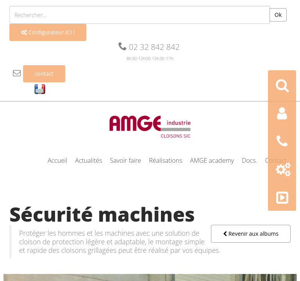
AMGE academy (212, 160)
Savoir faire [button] (125, 160)
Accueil (57, 160)
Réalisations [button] (165, 160)
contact (44, 73)
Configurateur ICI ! (48, 32)
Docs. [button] (249, 160)
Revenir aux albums (251, 233)
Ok (278, 14)
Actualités (88, 160)
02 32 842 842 (149, 47)
